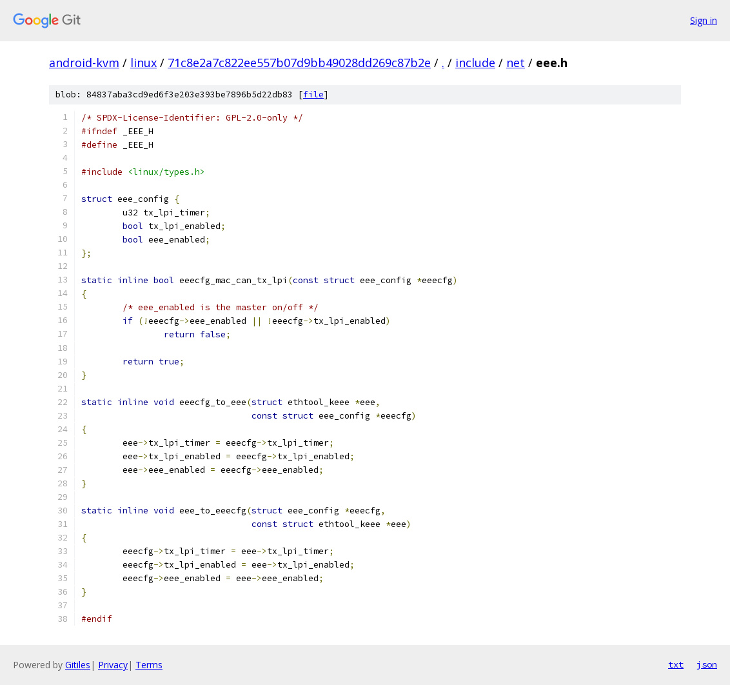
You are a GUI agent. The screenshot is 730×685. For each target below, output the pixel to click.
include (475, 62)
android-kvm (84, 62)
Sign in (703, 20)
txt (676, 664)
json (706, 664)
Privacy (113, 665)
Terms (149, 665)
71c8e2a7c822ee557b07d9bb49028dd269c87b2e (299, 62)
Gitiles (77, 665)
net (515, 62)
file (313, 94)
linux (143, 62)
